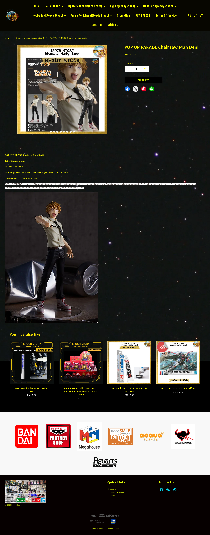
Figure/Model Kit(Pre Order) (86, 6)
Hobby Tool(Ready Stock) (49, 15)
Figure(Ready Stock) (124, 6)
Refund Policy (113, 529)
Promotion (123, 15)
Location (97, 25)
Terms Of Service (166, 15)
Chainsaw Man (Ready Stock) (30, 38)
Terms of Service (98, 529)
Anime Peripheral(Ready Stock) (91, 15)
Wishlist (113, 25)
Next (115, 90)
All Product (54, 6)
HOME (37, 6)
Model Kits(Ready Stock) (159, 6)
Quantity (129, 63)
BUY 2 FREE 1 (143, 15)
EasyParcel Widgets (115, 492)
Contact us (111, 489)
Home (7, 38)
